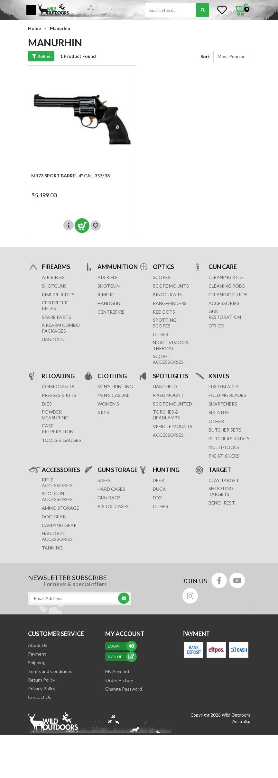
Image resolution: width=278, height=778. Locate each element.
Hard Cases (111, 489)
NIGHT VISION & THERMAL (171, 345)
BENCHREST (221, 502)
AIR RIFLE (107, 277)
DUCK (159, 489)
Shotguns (54, 286)
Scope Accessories (168, 359)
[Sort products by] (231, 56)
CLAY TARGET (223, 480)
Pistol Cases (113, 506)
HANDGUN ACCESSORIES (57, 536)
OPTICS (163, 266)
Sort (205, 56)
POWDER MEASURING (55, 414)
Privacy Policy (41, 688)
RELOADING (58, 376)
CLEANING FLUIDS (227, 294)
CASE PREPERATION (57, 428)
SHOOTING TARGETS (220, 491)
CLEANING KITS (225, 277)
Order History (119, 680)
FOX (157, 497)
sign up (121, 656)
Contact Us (39, 697)
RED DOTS (164, 312)
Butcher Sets (224, 430)
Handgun (53, 339)
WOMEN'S (108, 404)
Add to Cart (82, 225)
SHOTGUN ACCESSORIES (57, 496)
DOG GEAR (54, 516)
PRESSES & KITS (59, 395)
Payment (37, 654)
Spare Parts (56, 317)
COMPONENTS (58, 386)
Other (216, 421)
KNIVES (218, 376)
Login (121, 646)
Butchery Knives (229, 438)
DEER (158, 480)
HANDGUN (108, 303)
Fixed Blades (223, 386)
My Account (117, 671)
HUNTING (166, 469)
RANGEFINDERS (170, 303)
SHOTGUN (108, 286)
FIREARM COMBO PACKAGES (61, 328)
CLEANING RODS (226, 286)
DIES (47, 404)
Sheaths (218, 412)
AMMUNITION (117, 266)
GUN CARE (222, 266)
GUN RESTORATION (224, 314)
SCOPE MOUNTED (172, 404)
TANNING (52, 547)
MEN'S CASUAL (113, 395)
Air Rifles (53, 277)
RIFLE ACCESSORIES (57, 482)
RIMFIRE (106, 294)
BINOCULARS (167, 294)
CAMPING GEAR (59, 525)
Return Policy (41, 680)
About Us (37, 645)
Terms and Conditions (50, 671)
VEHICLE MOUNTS (172, 426)
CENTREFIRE (111, 312)
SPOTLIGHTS (170, 376)
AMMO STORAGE (60, 508)
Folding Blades (227, 395)
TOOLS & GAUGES (61, 440)
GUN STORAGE (117, 469)
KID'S (103, 412)
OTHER (160, 334)
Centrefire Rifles (55, 305)
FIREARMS (56, 266)
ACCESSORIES (223, 303)
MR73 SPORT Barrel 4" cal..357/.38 (70, 175)
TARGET (219, 469)
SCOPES (162, 277)
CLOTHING (112, 376)
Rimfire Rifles (58, 294)
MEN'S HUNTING (115, 386)
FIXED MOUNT (168, 395)
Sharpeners (222, 404)
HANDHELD (165, 386)
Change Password (123, 689)
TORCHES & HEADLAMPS (166, 414)
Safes (104, 480)
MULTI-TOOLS (223, 447)
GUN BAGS (109, 497)
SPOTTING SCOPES (165, 322)
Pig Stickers (223, 456)
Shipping (36, 662)
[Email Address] (76, 598)
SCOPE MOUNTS (171, 286)
